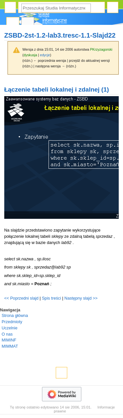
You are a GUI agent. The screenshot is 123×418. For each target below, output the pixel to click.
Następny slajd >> (80, 298)
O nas (7, 334)
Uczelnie (9, 328)
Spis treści (52, 298)
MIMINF (9, 340)
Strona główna (15, 315)
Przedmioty (12, 322)
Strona (13, 23)
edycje (45, 55)
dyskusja (30, 55)
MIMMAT (10, 346)
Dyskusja (28, 23)
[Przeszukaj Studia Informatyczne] (56, 8)
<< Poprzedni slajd (21, 298)
